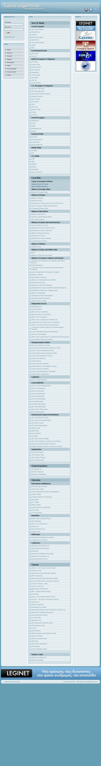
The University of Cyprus (39, 486)
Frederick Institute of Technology (41, 497)
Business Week (35, 109)
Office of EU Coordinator (39, 317)
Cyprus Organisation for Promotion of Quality (45, 272)
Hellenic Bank (35, 428)
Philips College (36, 504)
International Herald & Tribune (40, 94)
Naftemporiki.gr (36, 128)
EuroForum (34, 594)
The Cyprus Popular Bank (39, 425)
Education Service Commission (40, 314)
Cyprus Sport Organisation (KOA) (41, 355)
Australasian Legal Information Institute (43, 573)
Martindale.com (36, 620)
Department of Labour (38, 235)
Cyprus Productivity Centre (39, 225)
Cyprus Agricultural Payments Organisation (44, 331)
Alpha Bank (35, 430)
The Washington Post (37, 91)
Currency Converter (37, 586)
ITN (32, 153)
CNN (33, 159)
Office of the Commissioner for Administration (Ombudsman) (50, 337)
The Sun (33, 80)
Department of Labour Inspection (41, 230)
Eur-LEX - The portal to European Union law (45, 599)
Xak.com (34, 56)
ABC (33, 161)
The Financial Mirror (37, 42)
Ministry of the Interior (38, 214)
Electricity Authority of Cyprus (40, 345)
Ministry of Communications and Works (43, 280)
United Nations (36, 630)
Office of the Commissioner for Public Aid (44, 319)
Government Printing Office (39, 208)
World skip (34, 641)
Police (33, 252)
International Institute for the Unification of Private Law (48, 609)
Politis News (35, 40)
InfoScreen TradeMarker (38, 474)
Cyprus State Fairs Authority (40, 363)
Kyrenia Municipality (37, 412)
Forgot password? (9, 37)
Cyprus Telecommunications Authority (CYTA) (45, 348)
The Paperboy (35, 646)
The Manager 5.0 (36, 469)
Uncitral (33, 628)
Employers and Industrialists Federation (43, 444)
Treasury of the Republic (38, 334)
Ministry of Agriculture (38, 293)
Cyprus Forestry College (38, 301)
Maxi (33, 47)
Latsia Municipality (37, 401)
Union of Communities (38, 388)
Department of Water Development (42, 295)
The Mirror (34, 77)
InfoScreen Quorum (37, 471)
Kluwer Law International (39, 523)
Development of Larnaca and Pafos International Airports (48, 287)
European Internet (36, 139)
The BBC (34, 150)
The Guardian (35, 69)
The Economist (36, 83)
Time (33, 104)
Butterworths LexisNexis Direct (41, 518)
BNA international (37, 575)
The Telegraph (35, 75)
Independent (35, 72)
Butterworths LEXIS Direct (39, 589)
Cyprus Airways (36, 361)
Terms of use (16, 681)
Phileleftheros (35, 32)
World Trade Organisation (39, 643)
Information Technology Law (40, 545)
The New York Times (37, 88)
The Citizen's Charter (37, 219)
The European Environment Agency (42, 623)
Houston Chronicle (37, 96)
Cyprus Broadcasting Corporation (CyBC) (44, 353)
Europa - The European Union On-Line (43, 596)
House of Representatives (39, 380)
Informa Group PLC (37, 604)
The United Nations (37, 452)
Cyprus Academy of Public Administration (44, 206)
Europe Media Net (37, 144)
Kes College (35, 510)
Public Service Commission (39, 312)
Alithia (33, 45)
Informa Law (35, 602)
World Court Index (37, 636)
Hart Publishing (36, 521)
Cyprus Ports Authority (38, 358)
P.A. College (35, 502)
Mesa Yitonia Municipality (39, 409)
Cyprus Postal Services (38, 282)
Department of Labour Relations (41, 238)
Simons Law (35, 526)
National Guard (36, 246)
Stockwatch (34, 53)
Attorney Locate (36, 570)
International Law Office (38, 607)
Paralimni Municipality (38, 404)
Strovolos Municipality (38, 399)
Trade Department (36, 265)
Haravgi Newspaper (37, 37)
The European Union (37, 455)
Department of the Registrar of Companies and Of (46, 261)
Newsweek (34, 107)
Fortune (33, 112)
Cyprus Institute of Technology (40, 507)
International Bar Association (40, 548)
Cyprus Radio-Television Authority (42, 339)
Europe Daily (35, 142)
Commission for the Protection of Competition (45, 322)
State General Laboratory (39, 277)
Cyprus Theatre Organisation (40, 374)
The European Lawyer (38, 625)
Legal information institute (39, 615)
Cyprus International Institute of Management (45, 491)
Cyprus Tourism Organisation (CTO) (42, 350)
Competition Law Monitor (39, 540)
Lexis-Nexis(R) (36, 617)
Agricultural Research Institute (40, 298)
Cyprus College (36, 494)
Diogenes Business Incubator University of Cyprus (46, 446)
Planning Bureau (36, 306)
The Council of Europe (38, 457)
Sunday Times (35, 64)
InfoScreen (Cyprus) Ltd (38, 657)
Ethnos (33, 126)
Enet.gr (33, 131)
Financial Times (36, 67)
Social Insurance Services (39, 241)
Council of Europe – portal (39, 583)
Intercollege (35, 499)
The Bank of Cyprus (37, 423)
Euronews (34, 137)
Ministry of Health (37, 274)
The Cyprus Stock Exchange (40, 438)
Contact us (7, 681)
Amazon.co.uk (35, 531)
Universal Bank (36, 433)
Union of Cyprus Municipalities (41, 385)
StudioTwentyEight (37, 660)
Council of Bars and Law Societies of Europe (45, 581)
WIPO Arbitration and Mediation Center (43, 633)
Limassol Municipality (38, 393)
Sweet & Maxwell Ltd (38, 529)
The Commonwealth (37, 460)
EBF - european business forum (40, 591)
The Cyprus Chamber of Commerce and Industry (46, 441)
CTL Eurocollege (36, 512)
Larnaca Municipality (37, 396)
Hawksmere (35, 551)
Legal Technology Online (39, 649)
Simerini (34, 34)
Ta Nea (33, 123)
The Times (34, 62)
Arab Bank (34, 436)
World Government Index (39, 638)
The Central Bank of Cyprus (40, 417)
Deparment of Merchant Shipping (41, 285)
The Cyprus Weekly (37, 29)
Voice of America (36, 172)
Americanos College (37, 489)
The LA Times (35, 99)
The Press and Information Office (41, 217)
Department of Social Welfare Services (43, 228)
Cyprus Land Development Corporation (43, 371)
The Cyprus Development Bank (41, 420)
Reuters (33, 166)
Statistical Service (36, 200)
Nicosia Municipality (37, 391)
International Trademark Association (42, 537)
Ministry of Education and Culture (41, 255)
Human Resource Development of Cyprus (44, 366)
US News (34, 114)
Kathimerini (35, 120)
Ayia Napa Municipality (38, 406)
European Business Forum (39, 559)
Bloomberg (34, 169)
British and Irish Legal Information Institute (44, 578)
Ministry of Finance (37, 198)
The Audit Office (36, 309)
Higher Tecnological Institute (40, 233)
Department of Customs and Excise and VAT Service (47, 203)
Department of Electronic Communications (44, 290)
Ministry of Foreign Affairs (39, 192)
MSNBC (34, 164)
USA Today (34, 101)
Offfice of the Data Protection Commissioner (45, 325)
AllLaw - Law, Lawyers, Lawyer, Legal (43, 568)
